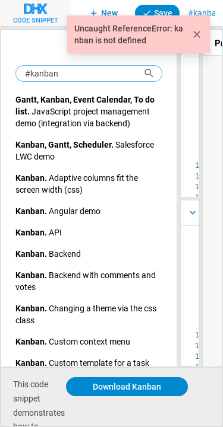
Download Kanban (127, 386)
